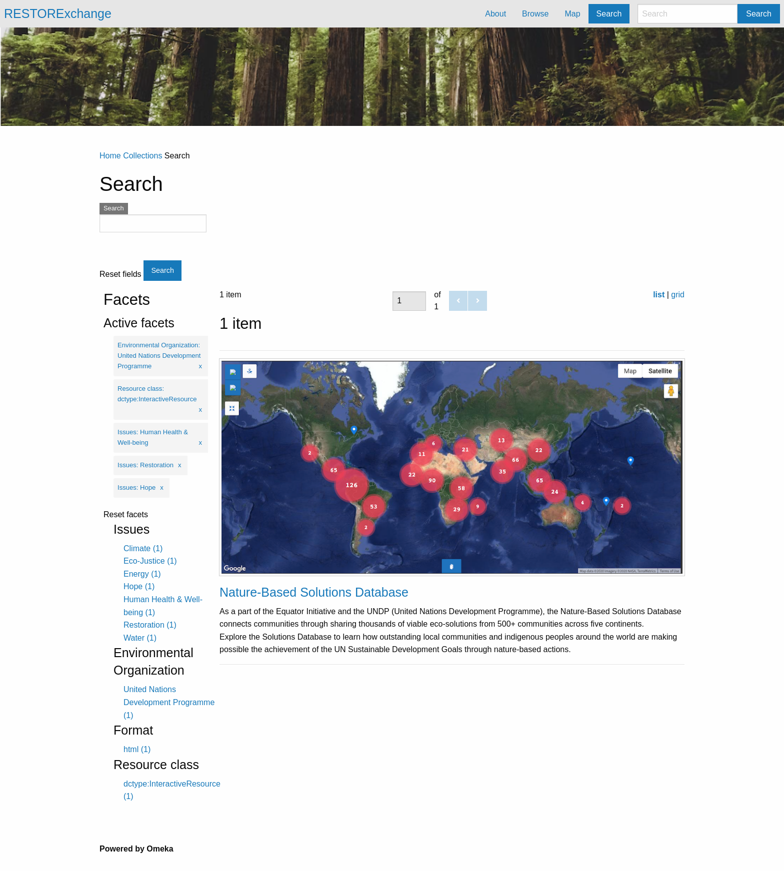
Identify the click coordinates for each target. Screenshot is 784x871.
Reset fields (121, 274)
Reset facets (126, 515)
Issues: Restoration (146, 465)
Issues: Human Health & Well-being (153, 437)
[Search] (688, 13)
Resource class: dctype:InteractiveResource (157, 394)
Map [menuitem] (572, 13)
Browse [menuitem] (535, 13)
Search (759, 13)
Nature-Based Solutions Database (314, 592)
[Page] (409, 301)
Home (110, 155)
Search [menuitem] (609, 13)
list (658, 294)
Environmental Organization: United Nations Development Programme (159, 355)
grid (677, 294)
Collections (142, 155)
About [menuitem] (495, 13)
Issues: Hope (137, 487)
